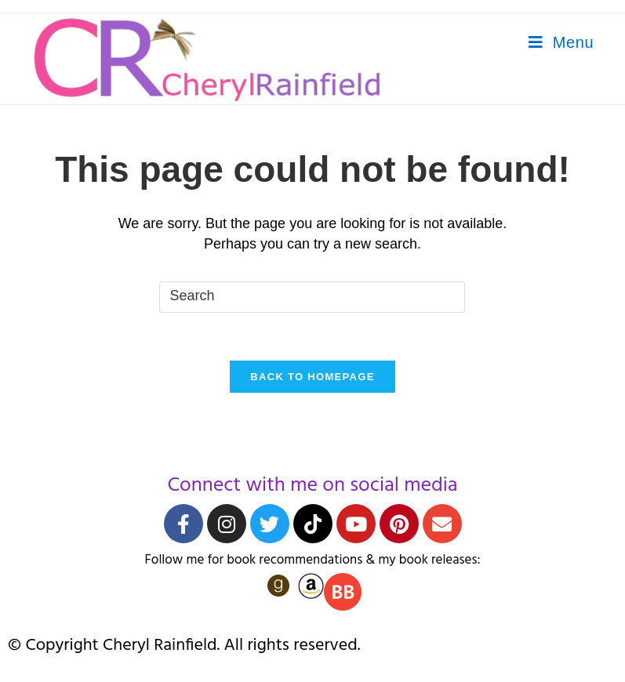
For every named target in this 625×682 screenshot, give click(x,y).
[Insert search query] (312, 297)
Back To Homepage (312, 377)
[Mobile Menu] (561, 42)
